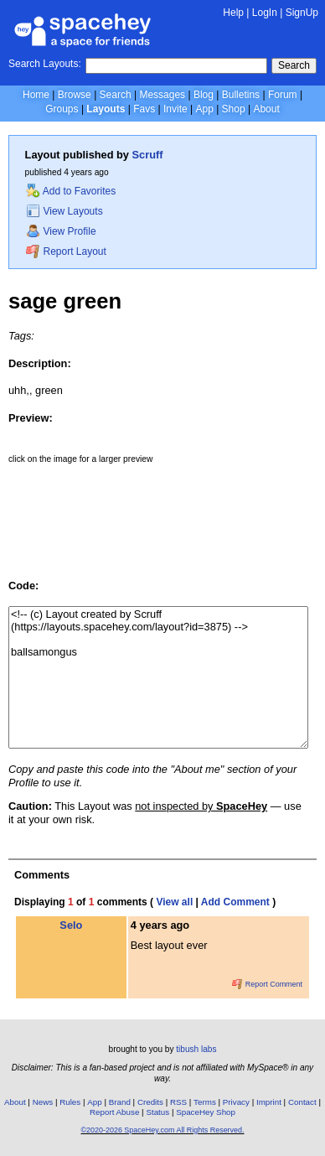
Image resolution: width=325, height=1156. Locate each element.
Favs (144, 109)
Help (233, 12)
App (204, 109)
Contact (302, 1102)
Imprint (268, 1102)
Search (294, 65)
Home (36, 95)
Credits (150, 1102)
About (266, 109)
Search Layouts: (44, 64)
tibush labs (196, 1049)
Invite (175, 109)
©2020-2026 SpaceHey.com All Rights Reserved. (162, 1130)
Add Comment (235, 902)
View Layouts (64, 211)
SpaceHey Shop (205, 1112)
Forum (282, 95)
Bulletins (241, 95)
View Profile (61, 231)
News (43, 1102)
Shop (233, 109)
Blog (203, 95)
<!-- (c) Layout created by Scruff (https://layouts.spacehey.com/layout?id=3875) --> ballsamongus (158, 677)
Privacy (236, 1102)
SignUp (302, 12)
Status (157, 1112)
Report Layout (66, 251)
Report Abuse (114, 1112)
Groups (61, 109)
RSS (178, 1102)
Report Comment (267, 984)
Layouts (105, 109)
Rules (69, 1102)
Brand (120, 1102)
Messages (162, 95)
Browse (74, 95)
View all (174, 902)
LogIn (264, 12)
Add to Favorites (71, 191)
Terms (204, 1102)
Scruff (147, 154)
